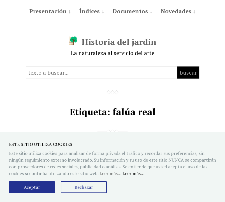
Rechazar (84, 187)
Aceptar (32, 187)
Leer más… (133, 173)
